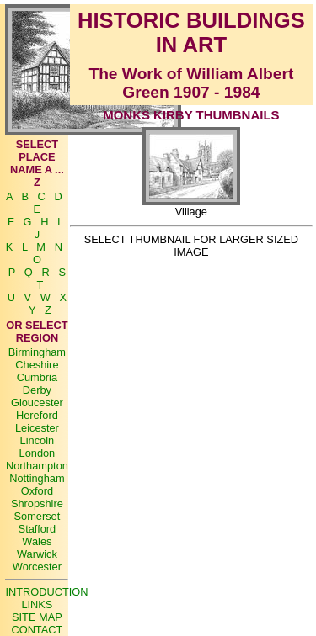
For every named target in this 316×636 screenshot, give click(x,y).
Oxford (37, 491)
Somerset (37, 516)
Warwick (37, 554)
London (37, 453)
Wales (36, 541)
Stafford (37, 528)
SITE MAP (37, 617)
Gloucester (37, 402)
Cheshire (36, 364)
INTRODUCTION (46, 592)
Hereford (37, 415)
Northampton (37, 465)
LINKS (36, 604)
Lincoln (37, 440)
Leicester (37, 427)
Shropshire (37, 503)
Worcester (37, 566)
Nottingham (36, 478)
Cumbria (37, 377)
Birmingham (37, 352)
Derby (37, 390)
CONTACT (36, 629)
